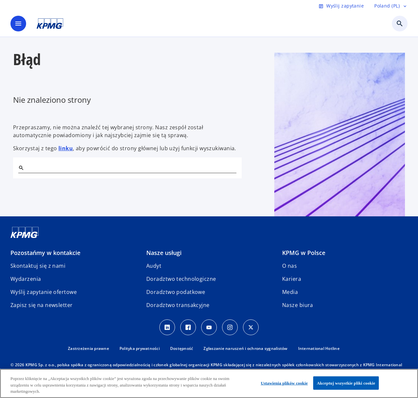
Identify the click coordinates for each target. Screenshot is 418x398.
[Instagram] (230, 327)
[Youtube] (209, 327)
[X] (251, 327)
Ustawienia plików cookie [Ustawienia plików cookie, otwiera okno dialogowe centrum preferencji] (284, 382)
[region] (209, 383)
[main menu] (18, 23)
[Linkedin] (167, 327)
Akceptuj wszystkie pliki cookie (346, 382)
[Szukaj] (21, 168)
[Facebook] (188, 327)
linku (65, 148)
